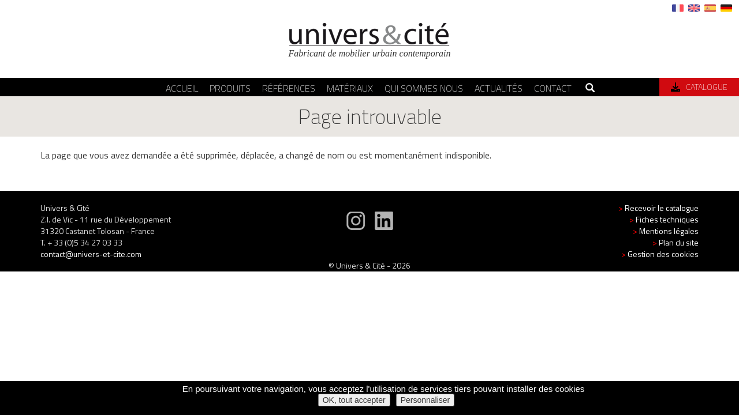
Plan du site (675, 242)
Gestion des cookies (660, 254)
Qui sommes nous (424, 88)
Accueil (182, 88)
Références (288, 88)
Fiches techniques (664, 219)
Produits (230, 88)
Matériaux (350, 88)
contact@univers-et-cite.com (90, 254)
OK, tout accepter (354, 400)
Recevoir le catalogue (658, 208)
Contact (553, 88)
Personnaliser (425, 400)
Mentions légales (666, 231)
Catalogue (699, 87)
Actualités (498, 88)
